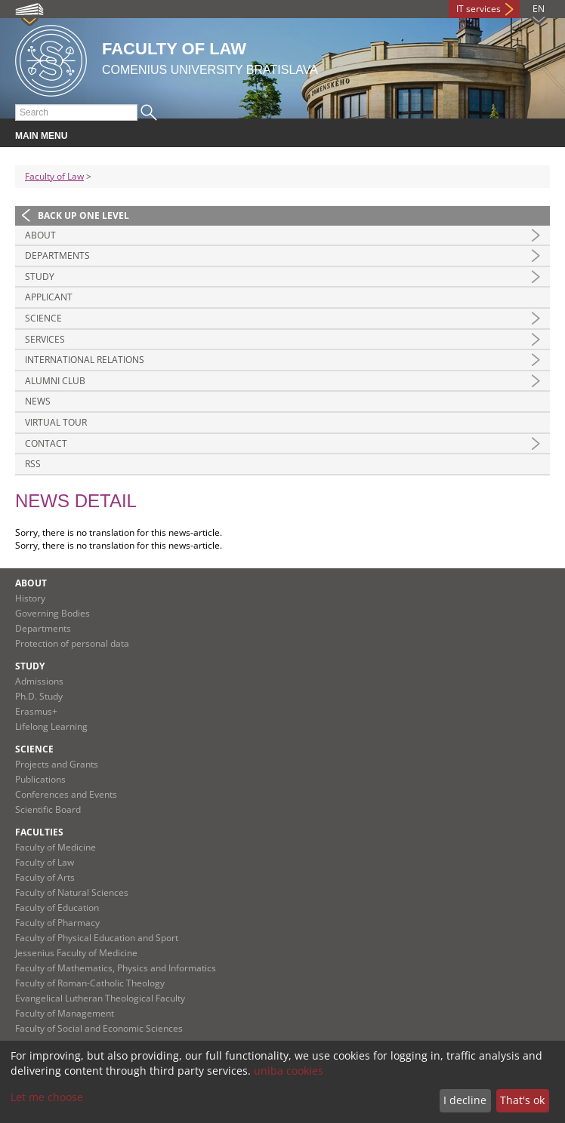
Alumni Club (55, 380)
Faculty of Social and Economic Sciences (99, 1028)
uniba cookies (288, 1070)
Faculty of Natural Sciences (71, 892)
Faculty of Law (54, 176)
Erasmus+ (36, 711)
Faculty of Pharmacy (57, 922)
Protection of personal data (72, 643)
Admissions (39, 681)
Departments (57, 255)
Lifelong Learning (51, 726)
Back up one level (83, 215)
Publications (40, 779)
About (40, 235)
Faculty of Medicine (55, 847)
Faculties (39, 832)
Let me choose (47, 1097)
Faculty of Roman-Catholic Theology (90, 983)
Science (43, 318)
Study (39, 276)
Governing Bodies (52, 613)
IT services (478, 8)
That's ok (522, 1100)
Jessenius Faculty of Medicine (76, 952)
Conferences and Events (66, 794)
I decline (464, 1100)
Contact (46, 443)
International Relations (84, 359)
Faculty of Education (57, 907)
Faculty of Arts (45, 877)
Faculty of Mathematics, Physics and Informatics (115, 967)
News (38, 401)
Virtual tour (56, 422)
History (30, 598)
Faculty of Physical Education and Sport (96, 937)
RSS (33, 463)
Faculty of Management (64, 1013)
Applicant (49, 297)
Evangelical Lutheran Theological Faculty (100, 998)
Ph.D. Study (39, 696)
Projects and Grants (56, 764)
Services (45, 339)
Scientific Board (48, 809)
